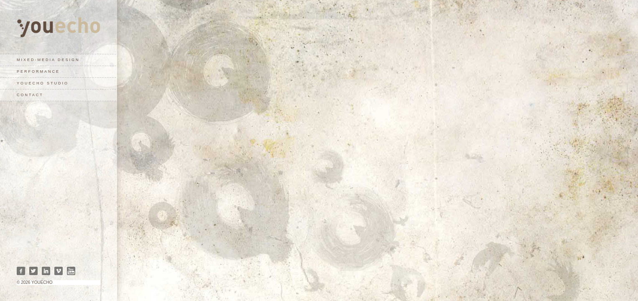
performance (38, 71)
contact (30, 95)
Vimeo (58, 271)
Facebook (21, 271)
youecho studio (43, 83)
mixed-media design (48, 60)
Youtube (71, 271)
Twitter (33, 271)
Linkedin (46, 271)
